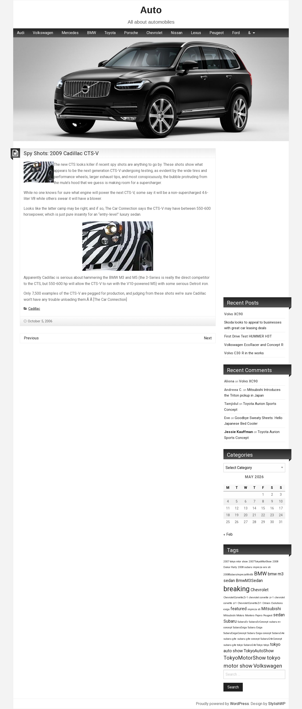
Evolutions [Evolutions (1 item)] (277, 603)
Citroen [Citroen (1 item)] (266, 603)
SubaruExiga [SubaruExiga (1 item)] (240, 627)
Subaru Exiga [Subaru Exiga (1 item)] (255, 627)
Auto (151, 10)
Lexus (196, 33)
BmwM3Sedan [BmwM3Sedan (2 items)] (249, 580)
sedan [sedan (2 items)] (279, 615)
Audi (20, 33)
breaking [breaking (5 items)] (236, 589)
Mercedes (70, 33)
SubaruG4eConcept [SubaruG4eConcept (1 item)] (271, 638)
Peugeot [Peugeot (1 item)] (267, 615)
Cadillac (34, 309)
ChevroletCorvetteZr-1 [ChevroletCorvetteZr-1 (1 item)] (235, 597)
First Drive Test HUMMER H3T (248, 336)
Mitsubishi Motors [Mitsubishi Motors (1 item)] (233, 615)
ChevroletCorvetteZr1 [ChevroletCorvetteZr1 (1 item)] (249, 603)
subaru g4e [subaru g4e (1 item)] (229, 638)
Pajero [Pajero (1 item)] (258, 615)
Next (208, 338)
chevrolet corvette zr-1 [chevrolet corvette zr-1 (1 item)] (261, 597)
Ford (236, 33)
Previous (31, 338)
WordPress (239, 703)
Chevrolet (154, 33)
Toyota (110, 33)
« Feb (228, 534)
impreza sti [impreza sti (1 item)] (253, 609)
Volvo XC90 (233, 314)
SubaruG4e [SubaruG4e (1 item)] (278, 633)
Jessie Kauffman (238, 432)
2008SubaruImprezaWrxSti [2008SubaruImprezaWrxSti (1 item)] (238, 574)
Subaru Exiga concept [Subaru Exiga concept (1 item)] (259, 633)
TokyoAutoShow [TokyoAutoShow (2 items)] (259, 650)
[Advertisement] (254, 219)
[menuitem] (20, 32)
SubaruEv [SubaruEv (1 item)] (243, 621)
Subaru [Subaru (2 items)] (230, 621)
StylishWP (276, 703)
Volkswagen (43, 33)
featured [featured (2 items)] (239, 608)
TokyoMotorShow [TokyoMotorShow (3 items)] (244, 658)
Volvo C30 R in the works (244, 353)
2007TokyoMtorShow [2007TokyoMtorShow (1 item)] (260, 561)
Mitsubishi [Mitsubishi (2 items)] (271, 608)
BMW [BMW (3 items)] (260, 573)
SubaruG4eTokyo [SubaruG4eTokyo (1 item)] (253, 645)
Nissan (176, 33)
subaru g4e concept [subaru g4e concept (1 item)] (248, 638)
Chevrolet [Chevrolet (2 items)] (259, 589)
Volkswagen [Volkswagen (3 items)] (267, 666)
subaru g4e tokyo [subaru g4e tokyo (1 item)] (233, 645)
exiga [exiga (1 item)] (226, 609)
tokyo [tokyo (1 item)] (266, 645)
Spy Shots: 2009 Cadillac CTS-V (61, 153)
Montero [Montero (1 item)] (249, 615)
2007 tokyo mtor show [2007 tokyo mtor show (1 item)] (235, 561)
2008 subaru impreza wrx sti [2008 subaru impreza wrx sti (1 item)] (254, 567)
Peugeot (217, 33)
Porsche (131, 33)
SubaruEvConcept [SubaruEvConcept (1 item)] (258, 621)
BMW (91, 33)
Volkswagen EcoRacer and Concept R (253, 345)
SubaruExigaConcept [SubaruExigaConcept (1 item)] (234, 633)
